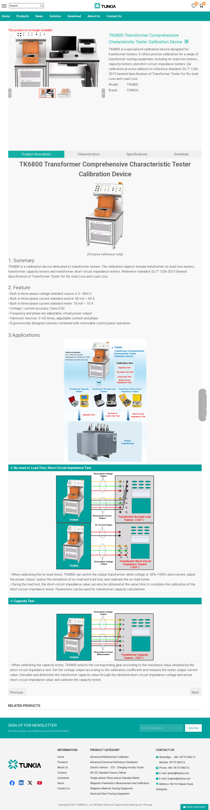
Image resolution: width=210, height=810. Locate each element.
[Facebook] (12, 783)
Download (74, 16)
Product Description (36, 154)
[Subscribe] (193, 728)
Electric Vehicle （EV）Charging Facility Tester (117, 767)
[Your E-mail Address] (161, 728)
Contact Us (114, 16)
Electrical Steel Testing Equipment (109, 793)
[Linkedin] (21, 783)
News (39, 16)
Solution (55, 16)
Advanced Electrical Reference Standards (114, 762)
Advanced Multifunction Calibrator (109, 756)
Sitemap (147, 804)
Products (22, 16)
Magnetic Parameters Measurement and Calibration (119, 783)
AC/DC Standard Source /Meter (108, 772)
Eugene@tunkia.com (179, 778)
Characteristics (89, 154)
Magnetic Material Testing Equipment (111, 788)
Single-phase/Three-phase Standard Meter (115, 777)
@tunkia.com (182, 773)
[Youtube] (40, 783)
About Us (94, 16)
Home (6, 16)
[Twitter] (30, 783)
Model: (114, 84)
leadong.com (135, 804)
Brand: (113, 90)
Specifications (136, 154)
